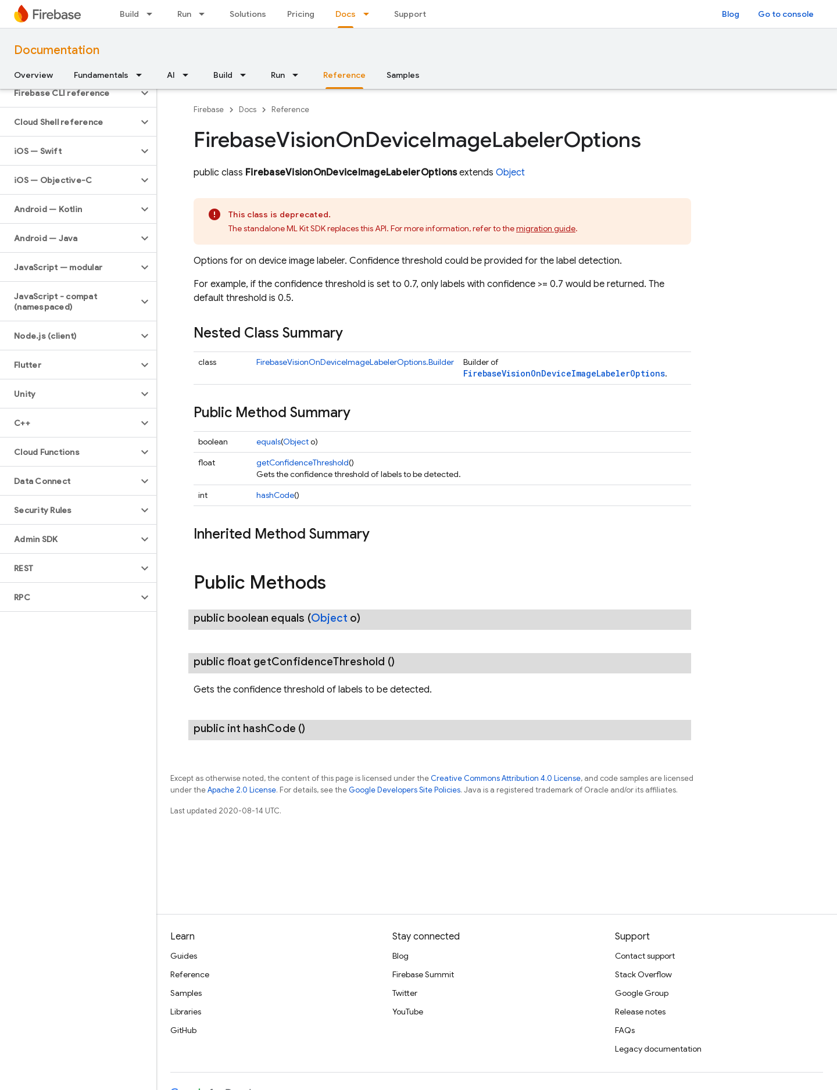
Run (184, 14)
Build (129, 14)
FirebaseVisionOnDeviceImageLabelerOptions (564, 373)
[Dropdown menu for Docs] (370, 14)
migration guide (545, 228)
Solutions (248, 14)
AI (171, 75)
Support (410, 14)
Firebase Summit (423, 974)
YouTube (407, 1011)
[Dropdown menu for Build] (153, 14)
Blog (730, 14)
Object (510, 172)
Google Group (641, 993)
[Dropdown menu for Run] (205, 14)
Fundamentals (101, 75)
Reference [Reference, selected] (344, 75)
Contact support (645, 956)
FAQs (625, 1030)
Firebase (209, 109)
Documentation (56, 50)
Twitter (404, 993)
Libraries (185, 1011)
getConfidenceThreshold (302, 462)
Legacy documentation (658, 1049)
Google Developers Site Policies (404, 790)
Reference (290, 109)
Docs (247, 109)
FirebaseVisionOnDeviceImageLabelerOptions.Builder (355, 362)
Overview (33, 75)
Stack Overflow (643, 974)
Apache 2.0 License (242, 790)
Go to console (786, 14)
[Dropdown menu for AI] (189, 75)
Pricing (300, 14)
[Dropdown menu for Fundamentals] (142, 75)
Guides (183, 956)
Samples (403, 75)
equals (268, 441)
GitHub (183, 1030)
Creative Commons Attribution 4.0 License (506, 778)
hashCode (275, 495)
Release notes (640, 1011)
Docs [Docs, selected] (345, 14)
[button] (69, 93)
